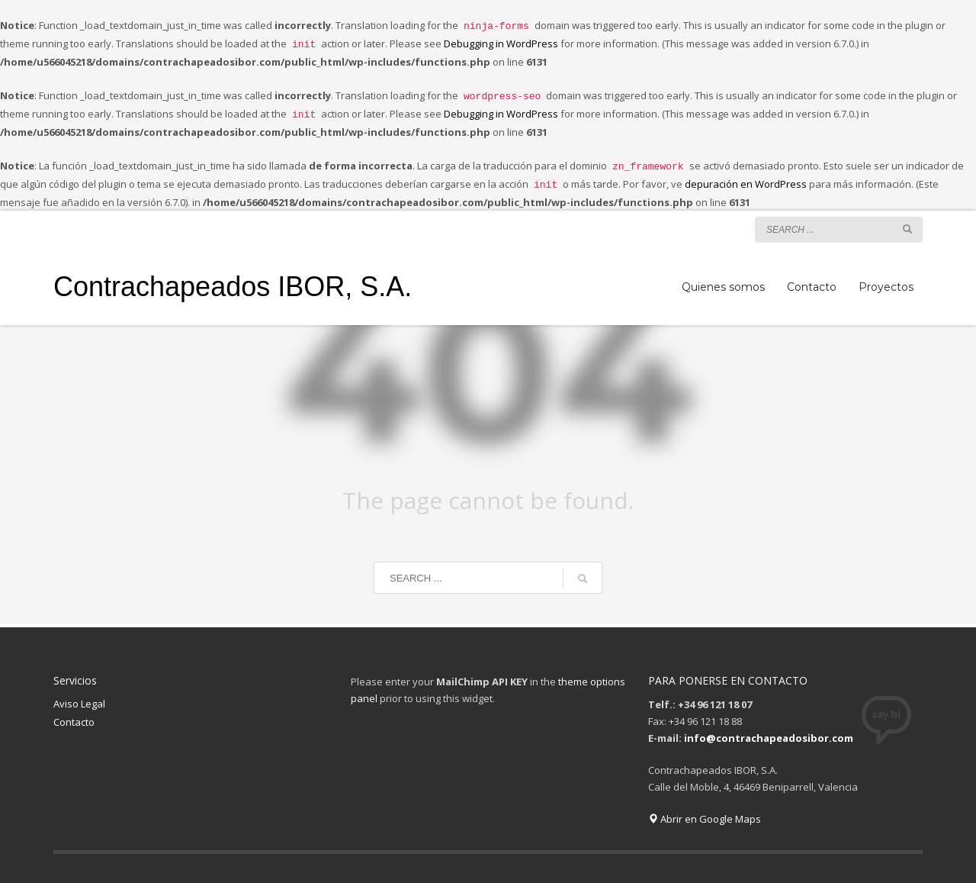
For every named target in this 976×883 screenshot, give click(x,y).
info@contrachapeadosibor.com (768, 729)
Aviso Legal (79, 694)
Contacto (74, 713)
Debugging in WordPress (501, 42)
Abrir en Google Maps (704, 810)
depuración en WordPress (746, 176)
